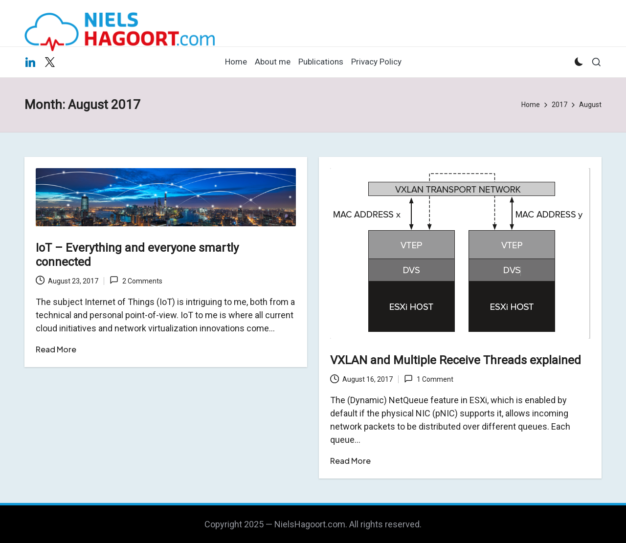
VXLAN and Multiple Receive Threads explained (455, 360)
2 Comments (136, 280)
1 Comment (428, 378)
